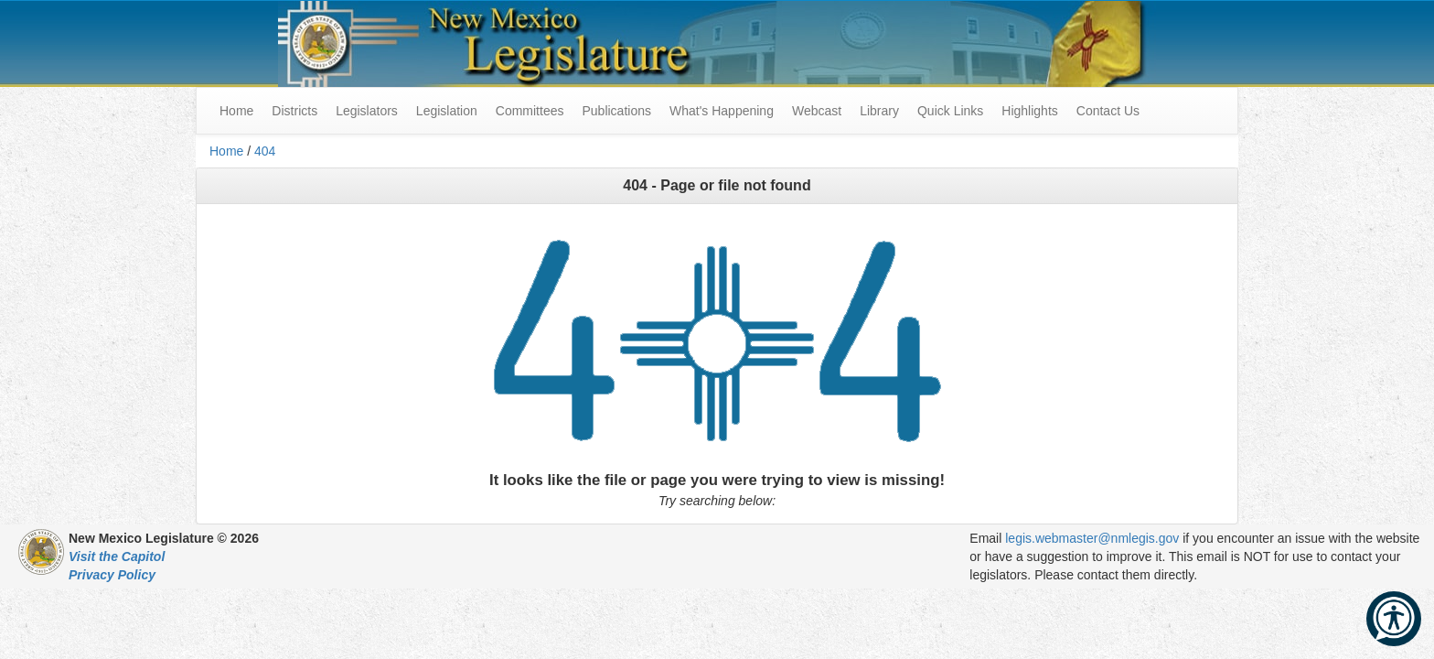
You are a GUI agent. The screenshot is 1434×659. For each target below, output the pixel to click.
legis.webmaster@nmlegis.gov (1092, 538)
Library (879, 110)
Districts (294, 110)
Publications (616, 110)
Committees (530, 110)
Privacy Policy (112, 574)
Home (226, 151)
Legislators (367, 110)
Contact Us (1108, 110)
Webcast (816, 110)
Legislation (446, 110)
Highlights (1029, 110)
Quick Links (950, 110)
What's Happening (721, 110)
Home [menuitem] (236, 110)
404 (264, 151)
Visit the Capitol (117, 556)
